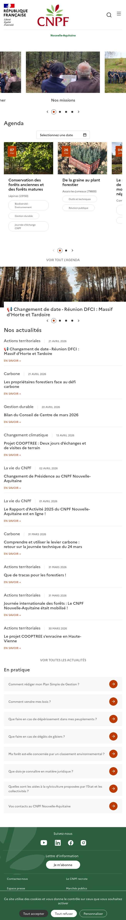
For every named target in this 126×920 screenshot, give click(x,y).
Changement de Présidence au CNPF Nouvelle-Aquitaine (47, 478)
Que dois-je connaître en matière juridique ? (40, 771)
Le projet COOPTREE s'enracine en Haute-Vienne (42, 638)
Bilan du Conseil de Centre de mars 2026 (41, 414)
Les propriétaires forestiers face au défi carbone (40, 383)
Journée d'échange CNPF (25, 226)
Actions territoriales (22, 340)
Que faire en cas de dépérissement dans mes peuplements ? (52, 719)
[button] (47, 111)
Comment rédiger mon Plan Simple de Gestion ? (43, 684)
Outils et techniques (80, 199)
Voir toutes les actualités (63, 660)
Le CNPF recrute (76, 879)
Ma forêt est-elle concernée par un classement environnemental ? (56, 754)
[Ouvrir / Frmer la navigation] (119, 14)
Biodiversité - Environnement (23, 205)
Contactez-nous (17, 879)
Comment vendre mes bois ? (29, 701)
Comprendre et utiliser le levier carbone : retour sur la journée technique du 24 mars (43, 544)
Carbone (12, 373)
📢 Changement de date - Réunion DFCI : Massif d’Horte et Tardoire (41, 351)
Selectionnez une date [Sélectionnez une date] (56, 135)
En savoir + (12, 360)
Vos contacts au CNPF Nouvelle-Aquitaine (39, 806)
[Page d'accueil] (53, 15)
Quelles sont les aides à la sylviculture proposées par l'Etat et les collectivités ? (55, 788)
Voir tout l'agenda (63, 260)
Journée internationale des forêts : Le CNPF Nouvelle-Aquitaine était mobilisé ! (44, 605)
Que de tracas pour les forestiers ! (35, 574)
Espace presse (16, 888)
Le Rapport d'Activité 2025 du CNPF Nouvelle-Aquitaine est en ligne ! (47, 511)
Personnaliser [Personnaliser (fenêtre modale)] (93, 913)
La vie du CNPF (17, 467)
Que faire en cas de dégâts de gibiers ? (36, 736)
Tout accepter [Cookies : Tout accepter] (33, 913)
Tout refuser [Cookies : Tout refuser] (64, 913)
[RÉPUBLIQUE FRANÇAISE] (19, 15)
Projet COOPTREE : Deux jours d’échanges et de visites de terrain (45, 445)
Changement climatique (26, 434)
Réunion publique (78, 207)
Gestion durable (24, 215)
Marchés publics (76, 888)
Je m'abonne (63, 865)
